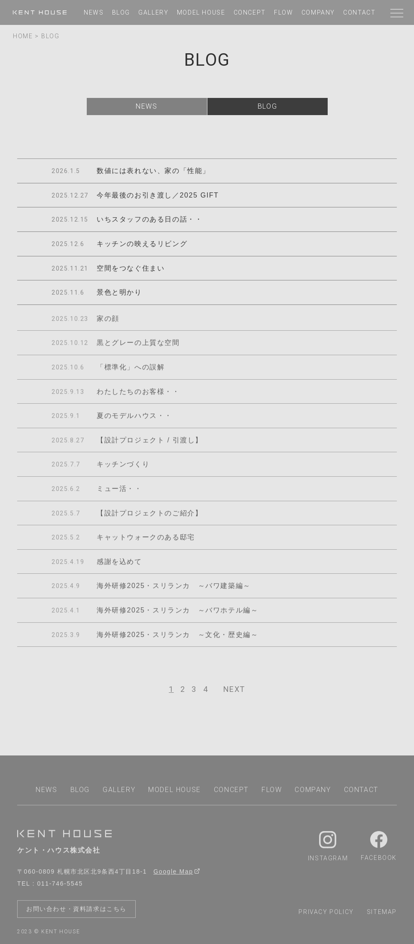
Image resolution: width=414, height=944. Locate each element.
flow (283, 12)
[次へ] (234, 689)
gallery (153, 12)
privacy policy (325, 914)
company (318, 12)
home (23, 36)
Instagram (328, 848)
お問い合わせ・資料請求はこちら (76, 910)
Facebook (379, 848)
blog (121, 12)
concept (250, 12)
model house (201, 12)
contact (359, 12)
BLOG (50, 36)
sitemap (382, 914)
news (94, 12)
